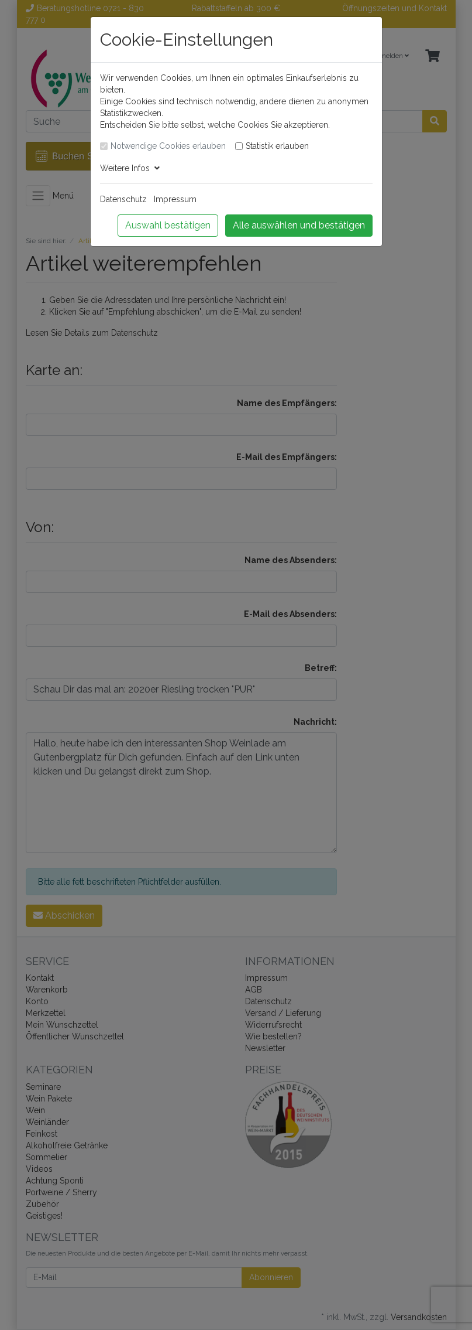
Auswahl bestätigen (168, 225)
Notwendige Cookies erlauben (168, 146)
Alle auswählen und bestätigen (299, 225)
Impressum (175, 199)
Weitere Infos (130, 168)
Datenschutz (123, 199)
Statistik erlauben (277, 146)
